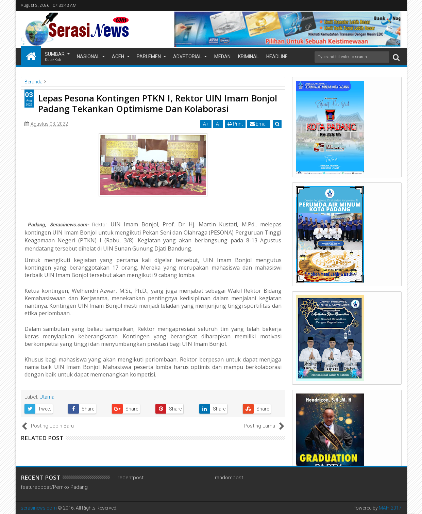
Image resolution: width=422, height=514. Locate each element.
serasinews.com (39, 508)
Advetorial (187, 56)
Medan (222, 56)
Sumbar (55, 57)
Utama (46, 397)
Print (235, 124)
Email (259, 124)
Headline (277, 56)
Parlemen (149, 56)
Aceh (118, 56)
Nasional (88, 56)
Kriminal (248, 56)
